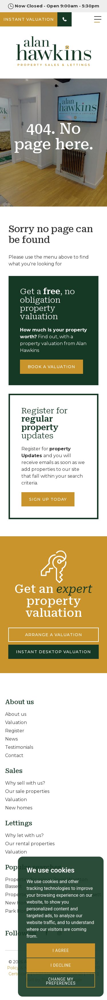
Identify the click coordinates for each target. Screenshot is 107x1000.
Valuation (16, 722)
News (11, 739)
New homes (18, 808)
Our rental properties (29, 843)
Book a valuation (51, 366)
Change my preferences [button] (61, 981)
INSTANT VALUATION (28, 19)
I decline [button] (61, 965)
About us (15, 714)
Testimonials (19, 747)
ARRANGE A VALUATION (53, 634)
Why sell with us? (25, 783)
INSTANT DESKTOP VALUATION (53, 651)
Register (14, 730)
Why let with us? (24, 835)
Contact (14, 755)
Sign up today (48, 499)
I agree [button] (61, 950)
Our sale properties (27, 791)
